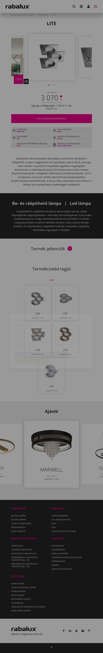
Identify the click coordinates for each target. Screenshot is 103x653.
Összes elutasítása (54, 340)
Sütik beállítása (27, 340)
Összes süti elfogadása (31, 346)
